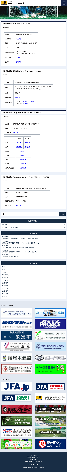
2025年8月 (5, 286)
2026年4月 (5, 267)
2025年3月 (5, 296)
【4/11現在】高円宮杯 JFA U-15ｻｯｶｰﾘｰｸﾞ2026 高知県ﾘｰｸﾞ (33, 246)
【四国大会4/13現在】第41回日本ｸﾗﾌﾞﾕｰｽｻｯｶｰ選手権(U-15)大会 (33, 242)
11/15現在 (19, 147)
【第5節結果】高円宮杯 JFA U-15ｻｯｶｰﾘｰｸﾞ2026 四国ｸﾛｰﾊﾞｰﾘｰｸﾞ (33, 237)
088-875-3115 (34, 464)
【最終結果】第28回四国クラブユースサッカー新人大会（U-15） (33, 251)
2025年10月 (5, 280)
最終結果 (18, 62)
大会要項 (18, 39)
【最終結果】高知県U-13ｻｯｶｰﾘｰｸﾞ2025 (33, 255)
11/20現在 (19, 143)
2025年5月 (5, 291)
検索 (62, 214)
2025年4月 (5, 294)
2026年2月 (5, 269)
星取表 (32, 101)
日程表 (18, 58)
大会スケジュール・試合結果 (10, 227)
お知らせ (4, 224)
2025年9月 (5, 283)
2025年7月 (5, 288)
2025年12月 (5, 275)
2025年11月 (5, 277)
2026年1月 (5, 272)
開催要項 (17, 97)
